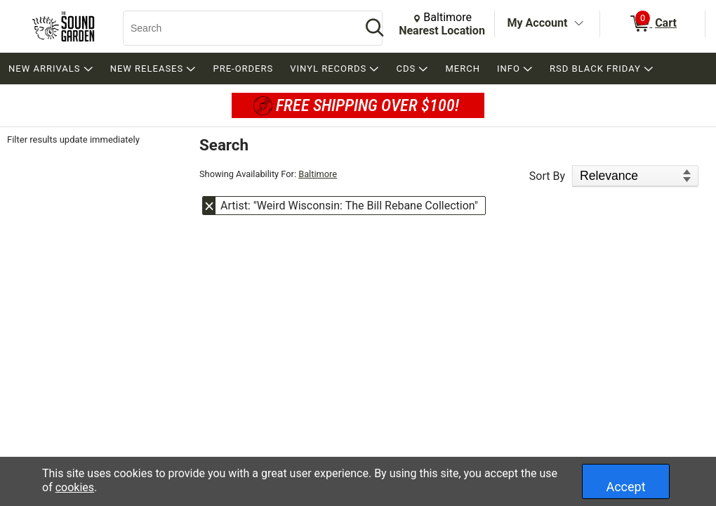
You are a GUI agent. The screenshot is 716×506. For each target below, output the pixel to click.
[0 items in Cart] (652, 23)
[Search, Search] (235, 28)
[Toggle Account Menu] (578, 23)
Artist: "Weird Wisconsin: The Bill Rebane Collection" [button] (349, 205)
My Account (538, 23)
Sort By (547, 176)
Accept (625, 486)
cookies (74, 487)
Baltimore (317, 174)
